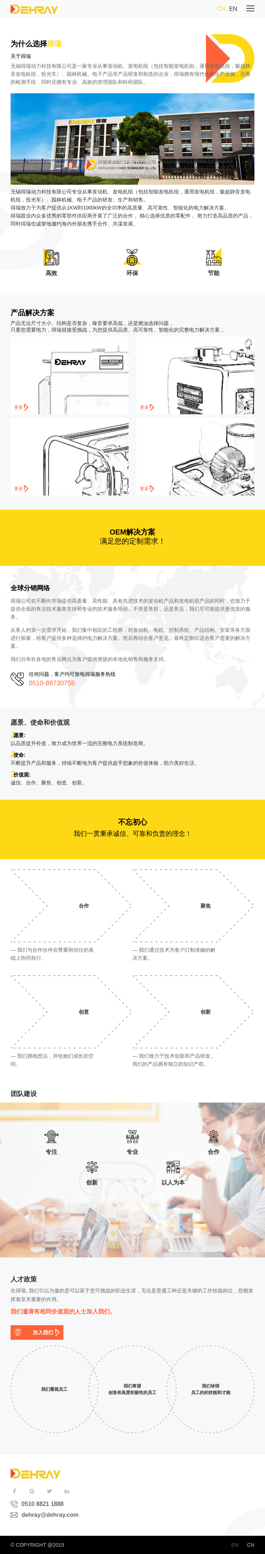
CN (221, 9)
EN (233, 9)
